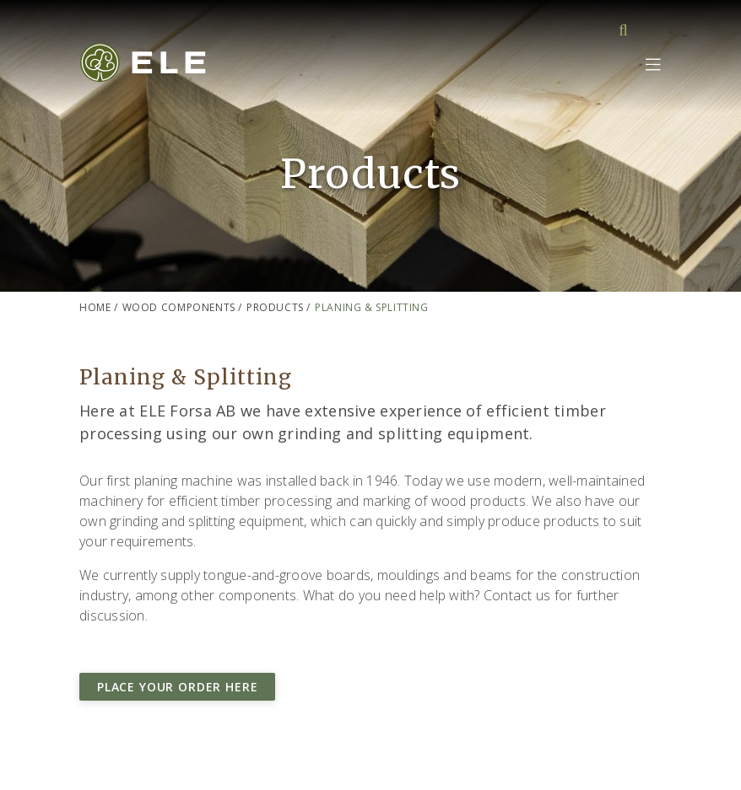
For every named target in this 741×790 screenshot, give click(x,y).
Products (275, 307)
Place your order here (177, 687)
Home (95, 307)
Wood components (178, 307)
